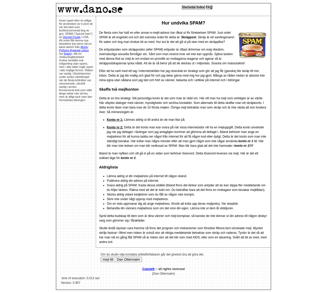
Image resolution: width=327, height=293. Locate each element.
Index (200, 7)
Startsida (188, 7)
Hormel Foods (71, 37)
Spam (67, 53)
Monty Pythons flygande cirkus (74, 48)
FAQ (209, 7)
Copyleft (148, 269)
